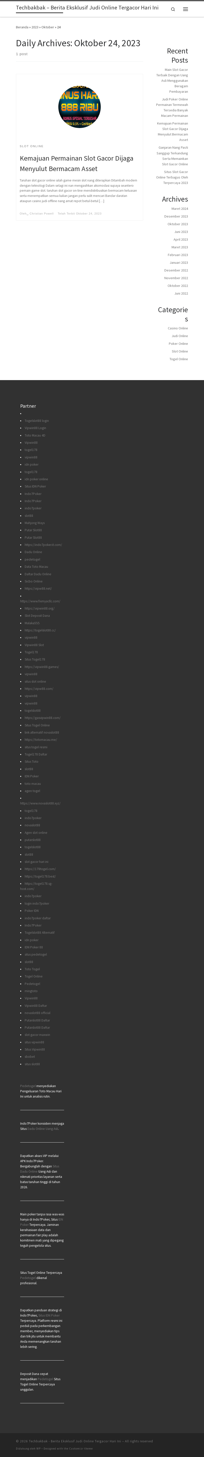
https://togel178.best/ (40, 876)
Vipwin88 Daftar (36, 1006)
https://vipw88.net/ (38, 588)
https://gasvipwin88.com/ (43, 718)
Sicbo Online (34, 581)
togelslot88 (33, 710)
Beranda (22, 27)
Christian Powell (42, 213)
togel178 (31, 450)
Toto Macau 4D (35, 435)
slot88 (29, 516)
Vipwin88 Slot (34, 645)
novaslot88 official (37, 1013)
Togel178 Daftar (36, 754)
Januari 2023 (179, 262)
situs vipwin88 (34, 1042)
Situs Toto (31, 761)
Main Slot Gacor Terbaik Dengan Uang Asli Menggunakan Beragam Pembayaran (172, 80)
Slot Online (180, 351)
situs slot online (35, 681)
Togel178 (31, 652)
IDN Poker (32, 776)
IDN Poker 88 (34, 947)
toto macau (33, 784)
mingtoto (31, 991)
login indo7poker (37, 903)
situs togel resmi (36, 747)
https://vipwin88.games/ (42, 667)
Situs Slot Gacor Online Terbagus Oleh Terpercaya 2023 (172, 177)
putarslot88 (33, 840)
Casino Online (178, 328)
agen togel (32, 791)
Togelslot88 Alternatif (40, 932)
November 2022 (176, 278)
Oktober (47, 27)
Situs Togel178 (35, 659)
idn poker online (36, 479)
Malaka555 (32, 623)
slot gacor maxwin (37, 1035)
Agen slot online (36, 833)
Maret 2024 (180, 208)
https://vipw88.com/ (39, 689)
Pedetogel (32, 984)
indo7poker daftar (38, 918)
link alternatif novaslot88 (42, 732)
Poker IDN (32, 911)
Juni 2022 (181, 293)
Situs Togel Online (37, 725)
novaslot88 (32, 825)
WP (38, 1448)
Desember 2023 (176, 216)
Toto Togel (32, 969)
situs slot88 (32, 1064)
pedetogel (32, 559)
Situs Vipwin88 (35, 1049)
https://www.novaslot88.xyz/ (40, 803)
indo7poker (33, 508)
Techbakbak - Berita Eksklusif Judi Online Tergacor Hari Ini (75, 1441)
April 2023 (181, 239)
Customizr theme (81, 1448)
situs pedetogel (36, 954)
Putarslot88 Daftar (37, 1020)
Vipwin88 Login (35, 428)
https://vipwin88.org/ (40, 608)
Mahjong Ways (35, 523)
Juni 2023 (181, 231)
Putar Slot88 (33, 530)
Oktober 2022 (178, 285)
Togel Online (179, 359)
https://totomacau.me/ (41, 740)
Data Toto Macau (36, 567)
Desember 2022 (176, 270)
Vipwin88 (31, 443)
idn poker (31, 464)
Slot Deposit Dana (37, 616)
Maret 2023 (180, 247)
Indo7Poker (33, 494)
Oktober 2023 (178, 224)
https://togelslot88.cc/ (40, 630)
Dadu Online (33, 552)
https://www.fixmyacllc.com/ (40, 601)
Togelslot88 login (37, 421)
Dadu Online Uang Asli (42, 1129)
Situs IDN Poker (35, 486)
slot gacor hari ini (36, 862)
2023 (34, 27)
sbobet (30, 1057)
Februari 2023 (178, 255)
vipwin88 (31, 457)
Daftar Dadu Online (38, 574)
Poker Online (178, 343)
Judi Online (180, 336)
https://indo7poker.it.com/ (43, 545)
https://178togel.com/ (40, 869)
